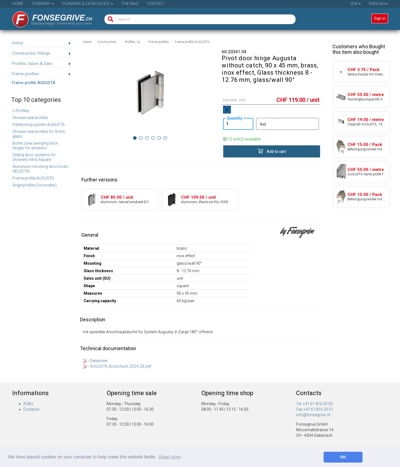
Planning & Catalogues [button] (87, 3)
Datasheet (99, 361)
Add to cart (272, 151)
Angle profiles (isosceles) (34, 185)
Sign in (380, 18)
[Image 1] (141, 138)
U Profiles (20, 110)
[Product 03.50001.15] (361, 72)
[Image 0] (135, 138)
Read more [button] (170, 457)
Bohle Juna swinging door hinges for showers (35, 145)
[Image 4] (159, 138)
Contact (155, 3)
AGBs (28, 404)
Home (17, 3)
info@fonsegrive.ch (313, 415)
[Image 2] (147, 138)
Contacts (31, 409)
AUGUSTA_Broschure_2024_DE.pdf (120, 366)
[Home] (48, 17)
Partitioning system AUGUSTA (38, 124)
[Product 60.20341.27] (200, 200)
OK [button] (343, 457)
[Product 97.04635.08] (361, 197)
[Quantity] (238, 124)
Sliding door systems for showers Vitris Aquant (34, 157)
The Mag (129, 3)
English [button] (378, 3)
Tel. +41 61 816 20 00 (314, 404)
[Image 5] (165, 138)
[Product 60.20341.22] (120, 200)
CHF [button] (356, 3)
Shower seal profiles (30, 117)
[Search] (109, 19)
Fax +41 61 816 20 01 (314, 409)
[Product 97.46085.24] (361, 97)
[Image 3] (153, 138)
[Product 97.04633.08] (361, 147)
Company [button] (43, 3)
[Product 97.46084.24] (361, 172)
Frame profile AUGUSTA (33, 178)
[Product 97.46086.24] (361, 122)
